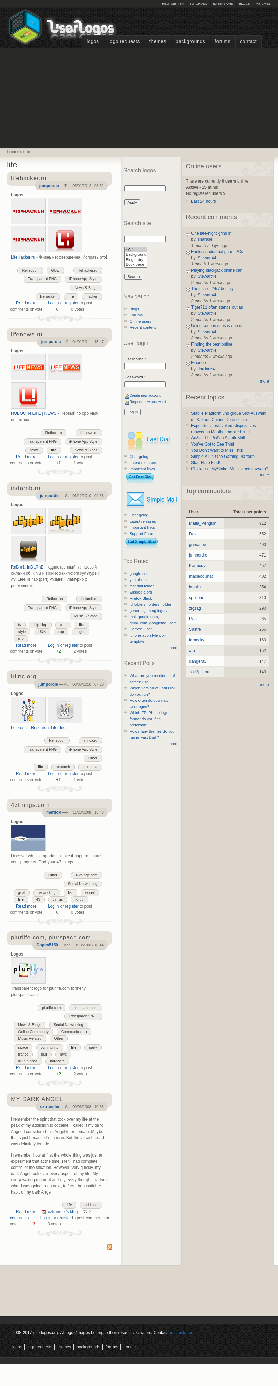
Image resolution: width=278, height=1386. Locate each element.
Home (11, 152)
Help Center (173, 3)
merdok (53, 812)
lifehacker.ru (87, 270)
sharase (205, 239)
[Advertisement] (139, 97)
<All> (136, 249)
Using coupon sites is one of (216, 325)
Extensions (223, 3)
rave (63, 1054)
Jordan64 (206, 368)
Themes (157, 41)
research (63, 767)
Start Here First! (205, 462)
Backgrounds (191, 41)
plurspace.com (85, 1008)
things (58, 899)
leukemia (90, 767)
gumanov (197, 544)
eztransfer (49, 1106)
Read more (26, 303)
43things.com (86, 875)
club (63, 625)
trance (23, 1054)
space (23, 1047)
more (173, 648)
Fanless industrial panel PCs (217, 251)
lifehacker (48, 296)
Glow (55, 270)
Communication (74, 1031)
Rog (193, 618)
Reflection (30, 270)
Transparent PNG (42, 279)
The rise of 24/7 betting (212, 288)
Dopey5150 (47, 944)
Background (136, 255)
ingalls (195, 587)
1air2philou (199, 672)
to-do (79, 899)
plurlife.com (51, 1008)
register (72, 303)
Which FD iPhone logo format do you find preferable (149, 719)
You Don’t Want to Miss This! (217, 450)
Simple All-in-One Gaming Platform (223, 456)
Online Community (33, 1031)
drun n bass (27, 1061)
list (70, 892)
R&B (42, 631)
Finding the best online (212, 344)
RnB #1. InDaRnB (27, 567)
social (90, 892)
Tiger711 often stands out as (217, 307)
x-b (192, 650)
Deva (194, 534)
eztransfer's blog (63, 1211)
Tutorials (198, 3)
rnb (21, 638)
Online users (140, 321)
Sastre (195, 629)
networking (46, 892)
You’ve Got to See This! (212, 444)
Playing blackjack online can (216, 270)
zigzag (195, 608)
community (49, 1047)
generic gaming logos (148, 611)
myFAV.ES (263, 3)
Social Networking (82, 884)
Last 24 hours (203, 201)
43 (38, 899)
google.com (140, 574)
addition (90, 1205)
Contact (248, 41)
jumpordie (49, 185)
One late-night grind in (211, 233)
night (80, 631)
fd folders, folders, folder (150, 604)
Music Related (85, 616)
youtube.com (141, 580)
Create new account (145, 395)
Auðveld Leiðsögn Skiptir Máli (218, 438)
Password (134, 377)
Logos (93, 41)
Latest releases (143, 463)
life (28, 152)
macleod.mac (201, 576)
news (34, 450)
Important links (142, 469)
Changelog (139, 456)
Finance (198, 362)
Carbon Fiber (141, 629)
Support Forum (143, 534)
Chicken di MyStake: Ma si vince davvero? (229, 468)
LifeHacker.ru (23, 257)
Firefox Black (141, 598)
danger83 (198, 661)
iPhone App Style (83, 279)
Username (135, 359)
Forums (222, 41)
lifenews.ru (89, 432)
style (22, 631)
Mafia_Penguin (202, 523)
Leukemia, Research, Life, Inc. (38, 727)
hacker (92, 296)
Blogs (244, 3)
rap (61, 631)
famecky (196, 640)
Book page (136, 264)
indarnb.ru (89, 599)
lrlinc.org (90, 740)
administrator (181, 1332)
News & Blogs (86, 288)
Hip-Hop (40, 625)
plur (44, 1054)
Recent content (143, 327)
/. (21, 152)
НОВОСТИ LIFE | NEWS (34, 413)
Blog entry (136, 260)
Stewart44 (207, 257)
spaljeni (196, 597)
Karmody (197, 565)
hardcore (57, 1061)
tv (19, 625)
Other (92, 758)
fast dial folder (142, 586)
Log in (53, 303)
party (93, 1047)
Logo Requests (124, 41)
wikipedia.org (141, 592)
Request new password (148, 402)
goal (21, 892)
